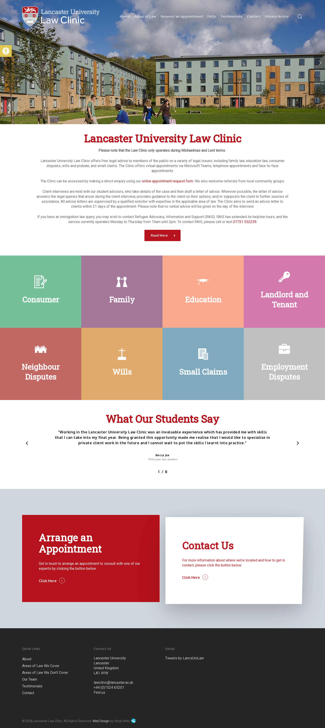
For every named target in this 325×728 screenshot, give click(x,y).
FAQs (211, 16)
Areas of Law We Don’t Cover (45, 672)
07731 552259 (244, 222)
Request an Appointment (182, 16)
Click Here (50, 588)
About (125, 16)
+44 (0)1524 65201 (109, 687)
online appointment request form (167, 181)
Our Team (29, 679)
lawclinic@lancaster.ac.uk (113, 682)
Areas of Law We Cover (40, 666)
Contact (253, 16)
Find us (99, 692)
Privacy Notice (277, 16)
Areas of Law (145, 16)
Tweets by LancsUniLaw (184, 658)
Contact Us (208, 560)
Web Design (101, 721)
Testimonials (231, 16)
